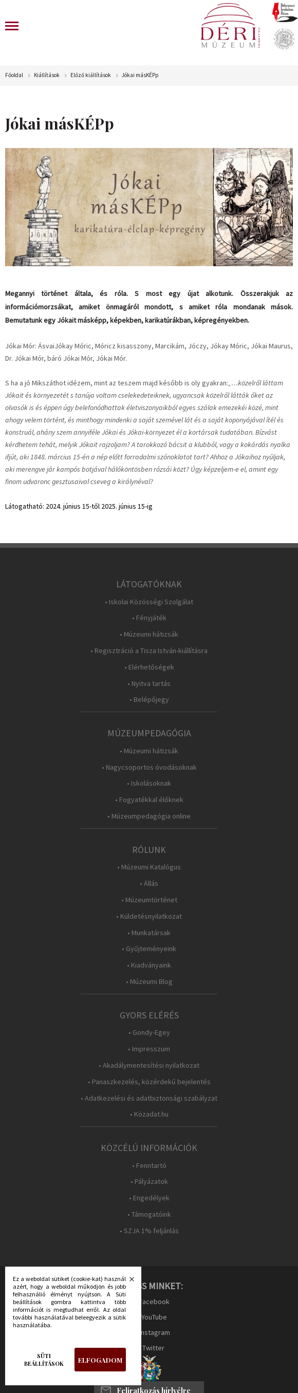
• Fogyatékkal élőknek (149, 799)
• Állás (149, 883)
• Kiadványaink (149, 965)
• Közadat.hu (149, 1114)
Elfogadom (100, 1359)
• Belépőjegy (149, 699)
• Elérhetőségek (149, 667)
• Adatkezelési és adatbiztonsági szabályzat (149, 1098)
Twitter (153, 1347)
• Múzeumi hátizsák (149, 634)
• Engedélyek (149, 1198)
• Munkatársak (149, 932)
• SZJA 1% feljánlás (149, 1231)
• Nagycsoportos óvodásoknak (149, 767)
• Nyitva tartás (149, 683)
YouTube (154, 1317)
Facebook (154, 1301)
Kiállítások (47, 75)
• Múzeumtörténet (149, 900)
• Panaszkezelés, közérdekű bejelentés (149, 1082)
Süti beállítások (44, 1359)
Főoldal (14, 75)
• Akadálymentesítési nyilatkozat (149, 1065)
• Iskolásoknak (149, 783)
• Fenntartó (149, 1165)
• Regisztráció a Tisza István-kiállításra (149, 650)
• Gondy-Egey (149, 1032)
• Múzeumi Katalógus (149, 867)
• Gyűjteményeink (149, 948)
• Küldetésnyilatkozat (149, 916)
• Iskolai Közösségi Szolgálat (149, 602)
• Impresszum (149, 1049)
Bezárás (126, 1282)
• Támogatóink (149, 1214)
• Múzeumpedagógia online (149, 816)
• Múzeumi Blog (149, 981)
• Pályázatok (149, 1181)
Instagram (154, 1332)
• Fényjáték (149, 618)
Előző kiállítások (90, 75)
